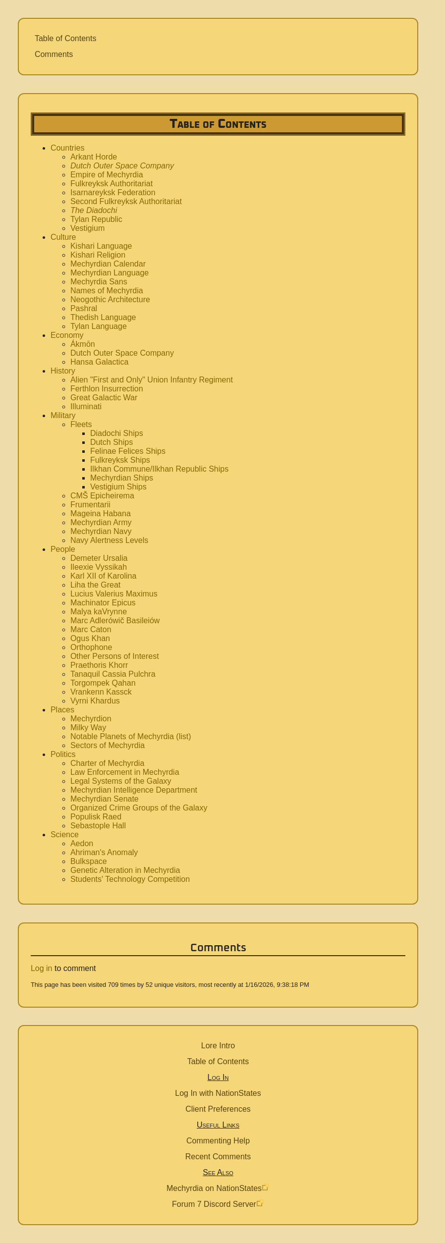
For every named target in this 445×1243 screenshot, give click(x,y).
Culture (63, 237)
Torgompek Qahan (103, 683)
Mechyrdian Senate (104, 799)
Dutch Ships (111, 442)
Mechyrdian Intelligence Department (133, 790)
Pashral (83, 308)
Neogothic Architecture (110, 299)
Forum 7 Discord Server (214, 1204)
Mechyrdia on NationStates (214, 1188)
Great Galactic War (103, 397)
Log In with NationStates (218, 1093)
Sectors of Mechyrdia (107, 745)
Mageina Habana (100, 513)
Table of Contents (66, 38)
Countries (67, 148)
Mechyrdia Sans (98, 281)
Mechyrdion (90, 718)
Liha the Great (95, 585)
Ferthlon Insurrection (106, 388)
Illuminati (86, 406)
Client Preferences (218, 1109)
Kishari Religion (97, 255)
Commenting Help (218, 1140)
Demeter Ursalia (99, 558)
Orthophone (91, 647)
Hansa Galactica (99, 362)
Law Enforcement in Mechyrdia (124, 772)
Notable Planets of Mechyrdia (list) (130, 736)
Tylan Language (98, 326)
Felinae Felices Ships (128, 451)
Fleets (81, 424)
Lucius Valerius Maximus (114, 594)
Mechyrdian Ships (121, 478)
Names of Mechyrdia (106, 290)
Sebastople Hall (98, 825)
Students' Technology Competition (130, 879)
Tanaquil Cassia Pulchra (113, 674)
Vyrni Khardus (95, 701)
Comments (54, 54)
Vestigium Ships (118, 487)
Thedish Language (103, 317)
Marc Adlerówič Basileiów (115, 620)
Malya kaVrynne (98, 611)
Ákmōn (82, 344)
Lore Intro (218, 1045)
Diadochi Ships (116, 433)
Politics (63, 754)
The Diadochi (93, 210)
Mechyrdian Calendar (108, 264)
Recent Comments (218, 1156)
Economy (67, 335)
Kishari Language (101, 246)
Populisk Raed (95, 816)
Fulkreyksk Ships (120, 460)
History (63, 371)
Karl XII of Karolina (103, 576)
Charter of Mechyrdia (107, 763)
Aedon (81, 843)
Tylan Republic (96, 219)
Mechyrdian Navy (101, 531)
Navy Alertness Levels (109, 540)
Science (65, 834)
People (63, 549)
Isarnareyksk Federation (113, 192)
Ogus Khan (90, 638)
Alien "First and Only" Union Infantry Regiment (151, 380)
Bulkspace (88, 861)
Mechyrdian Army (101, 522)
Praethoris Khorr (99, 665)
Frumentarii (90, 504)
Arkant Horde (93, 157)
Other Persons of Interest (114, 656)
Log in (42, 968)
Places (62, 709)
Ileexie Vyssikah (98, 567)
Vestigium (87, 228)
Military (63, 415)
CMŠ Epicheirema (102, 495)
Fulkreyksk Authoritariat (111, 183)
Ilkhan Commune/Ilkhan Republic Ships (159, 469)
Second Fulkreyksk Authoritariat (126, 201)
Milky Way (88, 727)
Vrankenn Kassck (101, 692)
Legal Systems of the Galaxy (120, 781)
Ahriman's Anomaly (104, 852)
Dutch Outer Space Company (122, 166)
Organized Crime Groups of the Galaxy (139, 808)
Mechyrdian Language (109, 273)
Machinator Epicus (103, 602)
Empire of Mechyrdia (106, 174)
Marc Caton (90, 629)
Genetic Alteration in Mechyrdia (125, 870)
